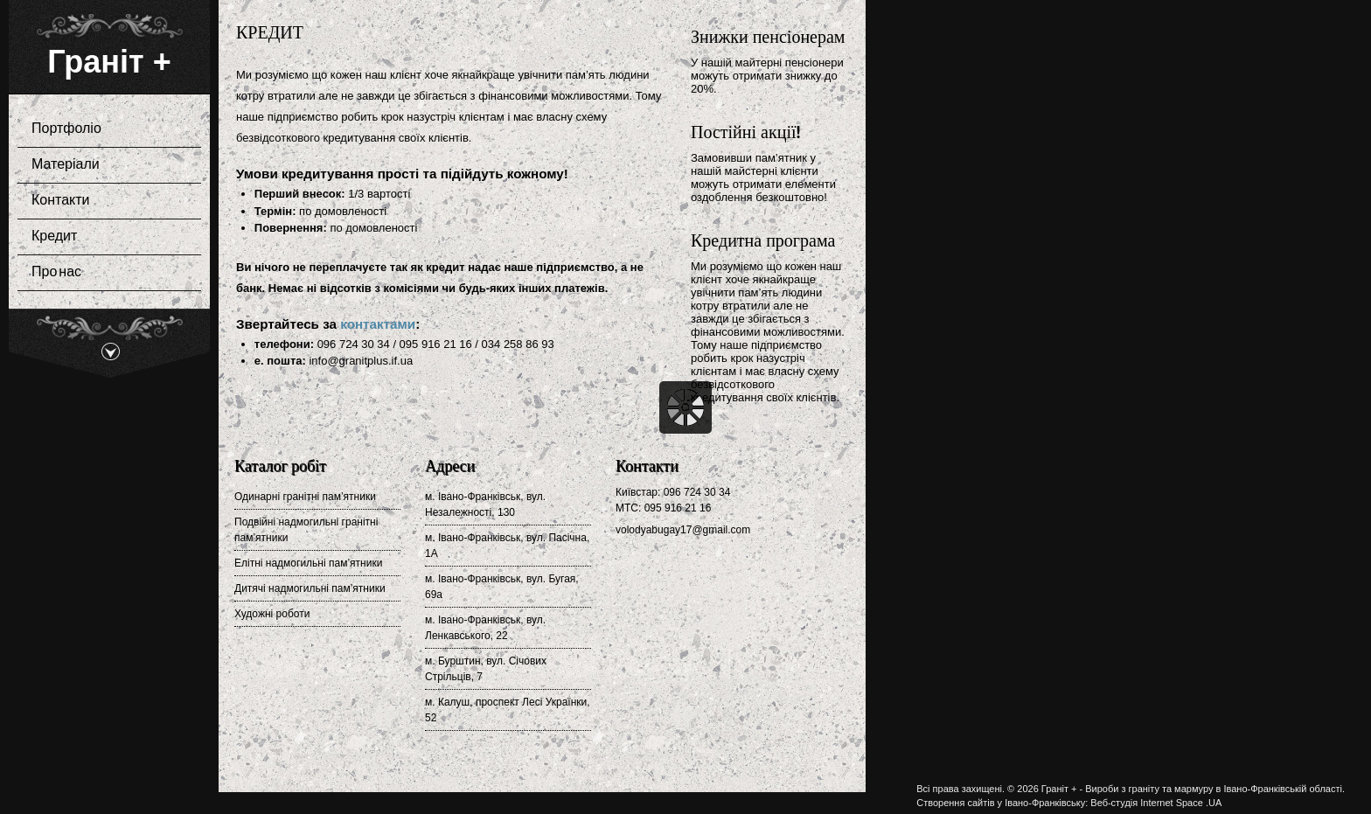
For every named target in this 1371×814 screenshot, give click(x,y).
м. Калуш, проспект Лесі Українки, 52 (507, 710)
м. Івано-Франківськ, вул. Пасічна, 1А (507, 546)
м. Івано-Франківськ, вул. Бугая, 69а (502, 587)
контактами (377, 324)
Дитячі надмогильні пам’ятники (310, 588)
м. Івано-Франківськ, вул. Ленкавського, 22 (485, 628)
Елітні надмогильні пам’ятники (308, 563)
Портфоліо (104, 129)
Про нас (56, 272)
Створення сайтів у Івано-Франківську (1000, 802)
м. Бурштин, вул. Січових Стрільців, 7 (485, 669)
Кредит (54, 236)
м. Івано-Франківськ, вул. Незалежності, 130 (485, 504)
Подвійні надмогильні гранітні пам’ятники (306, 530)
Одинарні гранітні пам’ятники (305, 496)
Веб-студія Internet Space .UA (1155, 802)
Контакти (104, 201)
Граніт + (109, 62)
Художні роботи (272, 614)
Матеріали (104, 165)
